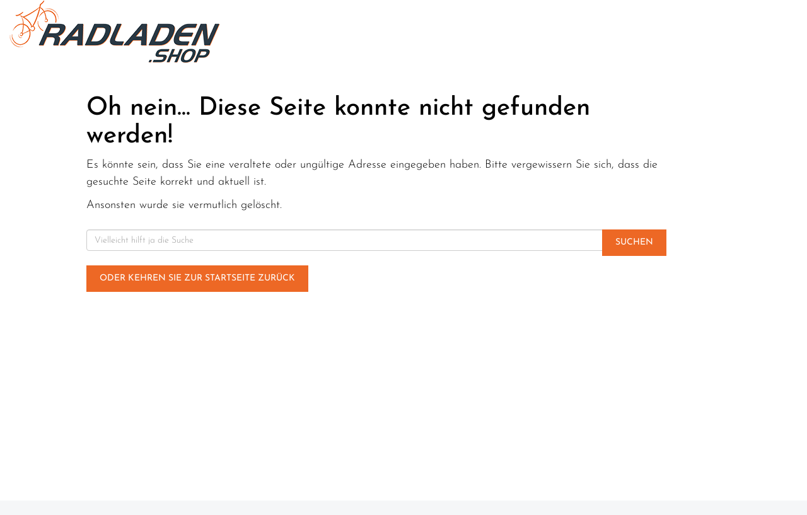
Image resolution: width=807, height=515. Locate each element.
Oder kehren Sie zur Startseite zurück (197, 278)
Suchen (634, 242)
